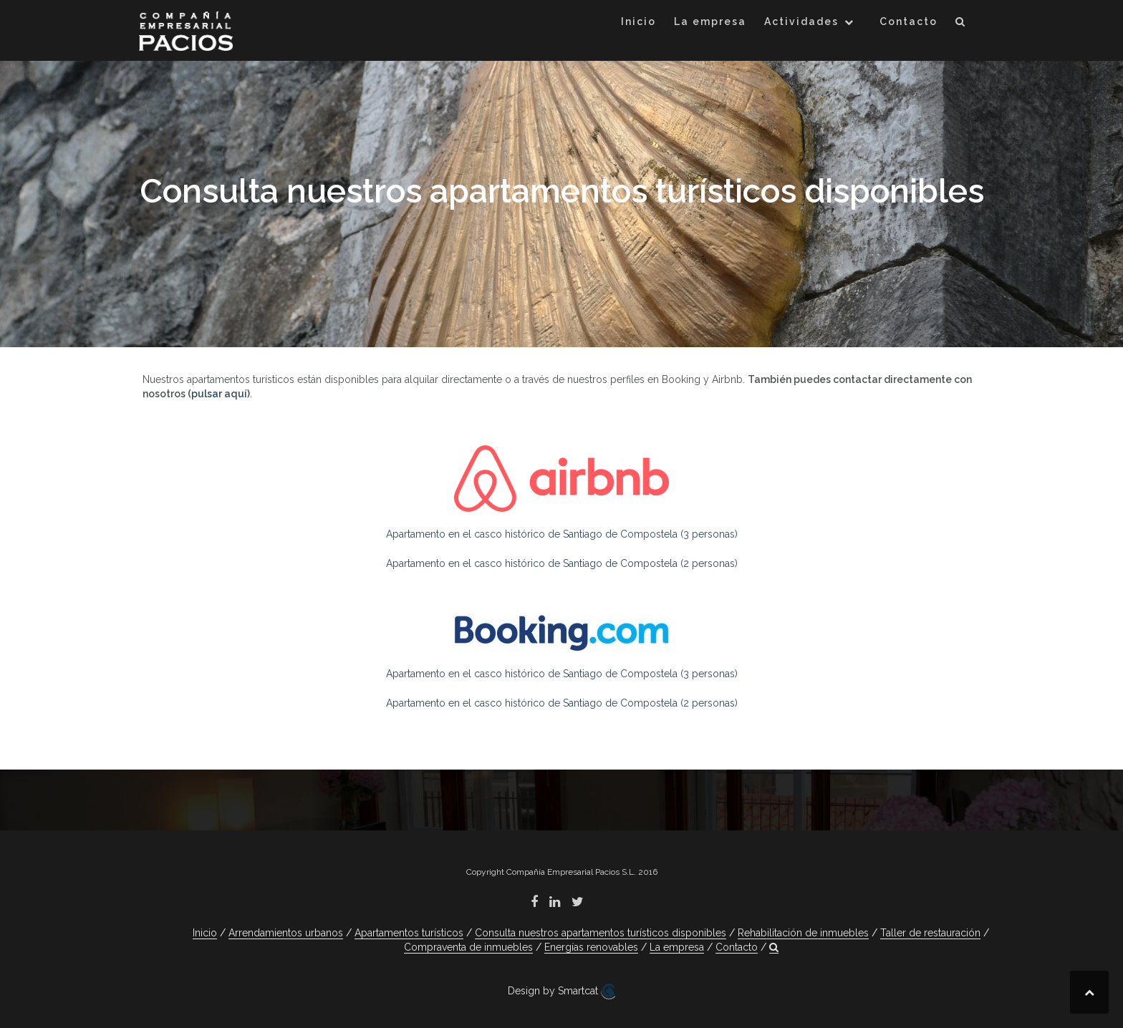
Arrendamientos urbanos (285, 933)
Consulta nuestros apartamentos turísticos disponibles (600, 933)
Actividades (801, 21)
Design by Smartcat (561, 991)
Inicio (638, 21)
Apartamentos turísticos (409, 933)
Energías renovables (591, 947)
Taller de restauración (930, 933)
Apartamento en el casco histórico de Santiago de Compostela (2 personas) (562, 563)
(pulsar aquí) (219, 393)
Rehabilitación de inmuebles (803, 933)
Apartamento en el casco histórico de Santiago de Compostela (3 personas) (562, 534)
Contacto (908, 21)
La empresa (710, 21)
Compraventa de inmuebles (468, 947)
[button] (960, 24)
